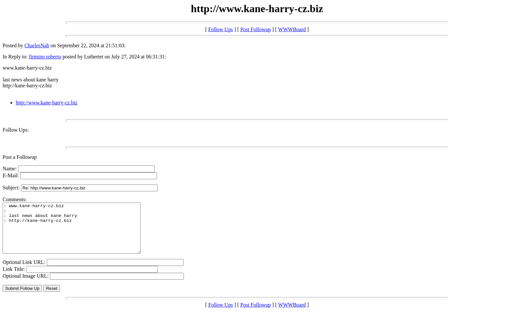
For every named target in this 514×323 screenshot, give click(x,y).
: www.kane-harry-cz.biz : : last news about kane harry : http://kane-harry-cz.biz (80, 233)
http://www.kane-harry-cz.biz (46, 102)
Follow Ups (220, 29)
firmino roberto (45, 56)
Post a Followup (20, 157)
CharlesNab (37, 45)
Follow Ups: (16, 130)
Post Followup (255, 29)
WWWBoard (292, 29)
